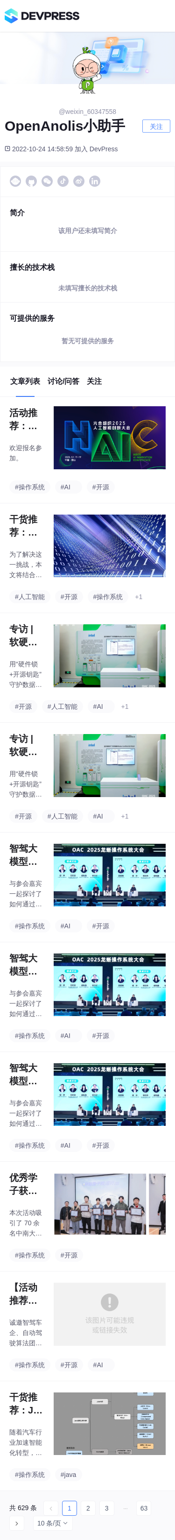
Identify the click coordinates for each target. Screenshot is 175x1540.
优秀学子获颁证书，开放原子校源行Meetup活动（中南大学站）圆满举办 (24, 1185)
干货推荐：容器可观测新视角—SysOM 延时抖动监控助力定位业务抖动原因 (25, 526)
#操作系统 (30, 487)
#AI (65, 487)
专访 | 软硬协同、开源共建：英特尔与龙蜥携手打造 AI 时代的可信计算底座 (24, 636)
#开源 (100, 487)
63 (144, 1508)
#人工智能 (30, 596)
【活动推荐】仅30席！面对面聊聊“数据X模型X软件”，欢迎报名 (25, 1294)
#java (68, 1474)
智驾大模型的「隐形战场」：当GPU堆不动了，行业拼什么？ (24, 855)
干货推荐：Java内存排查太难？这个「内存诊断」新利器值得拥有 (26, 1404)
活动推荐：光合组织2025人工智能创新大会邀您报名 (26, 420)
